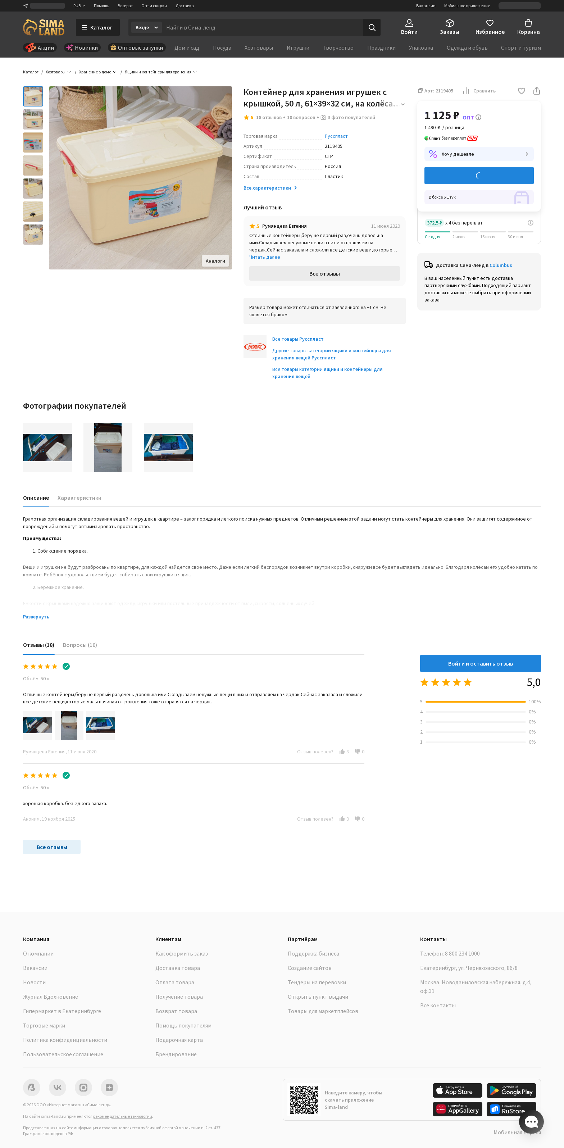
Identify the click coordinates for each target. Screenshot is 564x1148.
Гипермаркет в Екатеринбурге (62, 1011)
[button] (521, 91)
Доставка (185, 5)
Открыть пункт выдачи (318, 996)
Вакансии (426, 5)
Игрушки (298, 47)
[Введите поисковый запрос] (262, 27)
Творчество (338, 47)
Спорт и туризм (521, 47)
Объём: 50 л (36, 678)
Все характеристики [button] (271, 188)
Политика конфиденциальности (65, 1039)
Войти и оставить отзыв (480, 663)
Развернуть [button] (36, 616)
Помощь (101, 5)
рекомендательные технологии (122, 1116)
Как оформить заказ (181, 953)
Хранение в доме (95, 71)
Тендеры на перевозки (317, 982)
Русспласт (336, 136)
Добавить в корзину (479, 175)
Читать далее (264, 257)
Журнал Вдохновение (50, 996)
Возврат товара (176, 1011)
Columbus (501, 265)
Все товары (298, 339)
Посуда (222, 47)
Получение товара (179, 996)
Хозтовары (259, 47)
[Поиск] (372, 27)
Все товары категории (327, 373)
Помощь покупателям (183, 1025)
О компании (38, 953)
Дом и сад (186, 47)
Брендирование (176, 1054)
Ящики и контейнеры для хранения (158, 71)
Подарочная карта (179, 1039)
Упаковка (421, 47)
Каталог (30, 71)
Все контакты (438, 1005)
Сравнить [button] (479, 90)
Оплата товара (174, 982)
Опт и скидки (154, 5)
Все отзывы (324, 273)
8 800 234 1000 (462, 953)
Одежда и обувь (467, 47)
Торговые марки (44, 1025)
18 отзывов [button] (269, 117)
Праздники (381, 47)
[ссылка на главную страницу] (43, 27)
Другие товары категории (331, 354)
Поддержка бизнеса (313, 953)
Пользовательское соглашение (63, 1054)
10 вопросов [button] (301, 117)
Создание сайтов (310, 967)
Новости (34, 982)
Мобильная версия (517, 1132)
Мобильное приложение (467, 5)
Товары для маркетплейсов (323, 1011)
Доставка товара (177, 967)
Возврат (125, 5)
